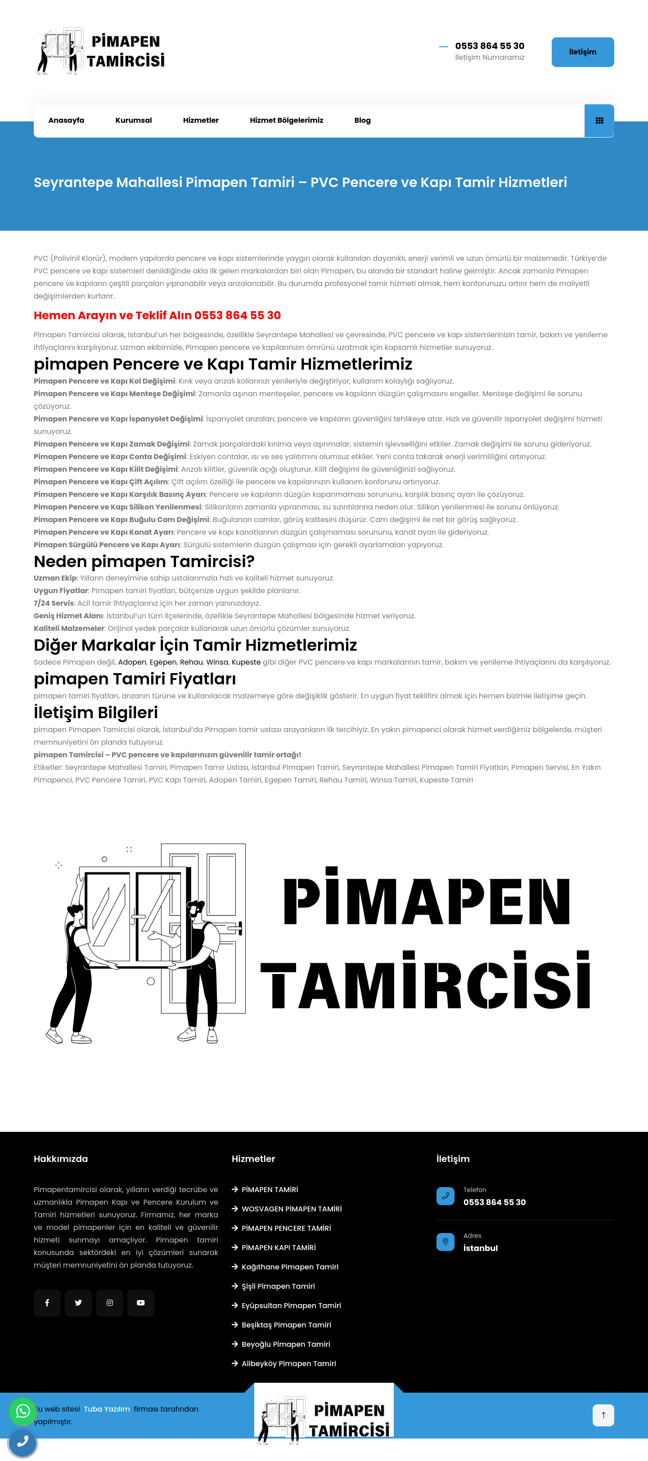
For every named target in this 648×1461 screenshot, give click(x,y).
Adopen (132, 662)
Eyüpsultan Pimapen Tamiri (286, 1305)
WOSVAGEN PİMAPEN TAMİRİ (287, 1209)
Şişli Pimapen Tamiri (273, 1286)
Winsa (218, 662)
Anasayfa (67, 120)
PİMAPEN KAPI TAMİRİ (274, 1247)
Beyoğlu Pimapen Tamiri (281, 1344)
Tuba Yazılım (107, 1409)
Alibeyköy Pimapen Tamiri (284, 1363)
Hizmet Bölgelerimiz (286, 120)
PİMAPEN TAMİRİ (265, 1189)
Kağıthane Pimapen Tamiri (285, 1267)
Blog (363, 120)
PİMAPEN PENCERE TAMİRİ (281, 1228)
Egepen (163, 662)
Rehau (191, 662)
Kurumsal (134, 120)
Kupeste (246, 662)
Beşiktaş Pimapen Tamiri (281, 1325)
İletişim (583, 52)
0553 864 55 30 (490, 45)
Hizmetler (201, 120)
